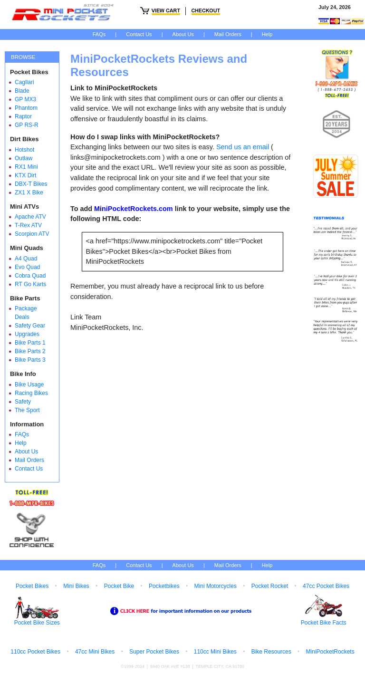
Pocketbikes (164, 586)
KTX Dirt (25, 175)
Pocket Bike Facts (323, 622)
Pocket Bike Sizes (37, 622)
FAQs (99, 34)
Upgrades (27, 334)
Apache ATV (30, 216)
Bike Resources (271, 651)
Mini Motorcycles (215, 586)
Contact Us (139, 34)
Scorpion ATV (32, 234)
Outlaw (23, 158)
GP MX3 (25, 99)
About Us (183, 34)
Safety (23, 401)
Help (267, 34)
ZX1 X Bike (29, 192)
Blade (22, 90)
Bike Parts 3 (30, 359)
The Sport (27, 410)
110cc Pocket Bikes (35, 651)
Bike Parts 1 (30, 342)
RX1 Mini (26, 167)
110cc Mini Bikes (215, 651)
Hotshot (24, 149)
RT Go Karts (30, 284)
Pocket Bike (119, 586)
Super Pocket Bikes (154, 651)
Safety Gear (30, 325)
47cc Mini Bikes (95, 651)
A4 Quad (26, 258)
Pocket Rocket (269, 586)
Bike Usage (29, 384)
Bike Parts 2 (30, 351)
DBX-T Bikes (31, 184)
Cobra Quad (30, 275)
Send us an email (242, 147)
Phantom (26, 108)
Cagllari (24, 82)
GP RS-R (26, 125)
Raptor (23, 116)
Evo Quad (27, 267)
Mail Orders (227, 34)
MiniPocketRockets (330, 651)
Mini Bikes (76, 586)
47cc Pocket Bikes (326, 586)
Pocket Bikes (32, 586)
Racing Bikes (31, 393)
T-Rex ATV (28, 225)
